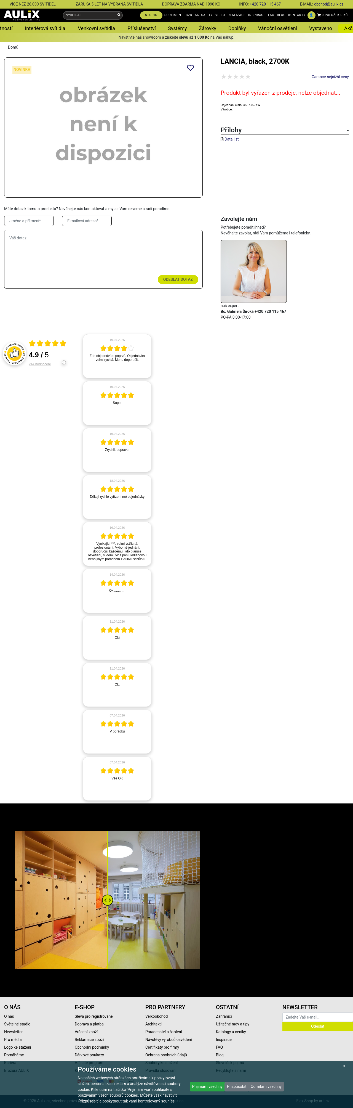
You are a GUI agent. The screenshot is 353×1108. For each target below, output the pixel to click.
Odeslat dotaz (178, 279)
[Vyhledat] (119, 15)
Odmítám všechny (266, 1086)
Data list (231, 139)
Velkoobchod (156, 1016)
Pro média (13, 1039)
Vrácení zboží (86, 1032)
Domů (13, 47)
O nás (9, 1016)
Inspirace (224, 1039)
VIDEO (220, 15)
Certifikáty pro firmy (162, 1047)
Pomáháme (14, 1055)
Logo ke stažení (17, 1047)
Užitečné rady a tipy (232, 1024)
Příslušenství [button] (141, 28)
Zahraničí (224, 1016)
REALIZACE (236, 15)
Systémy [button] (177, 28)
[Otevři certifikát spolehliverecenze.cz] (47, 344)
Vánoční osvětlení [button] (277, 28)
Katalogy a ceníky (231, 1032)
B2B (189, 15)
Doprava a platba (89, 1024)
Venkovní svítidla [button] (96, 28)
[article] (117, 356)
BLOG (281, 15)
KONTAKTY (297, 15)
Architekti (153, 1024)
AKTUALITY (204, 15)
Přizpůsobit (237, 1086)
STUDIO (151, 15)
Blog (220, 1055)
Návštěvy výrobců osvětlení (168, 1039)
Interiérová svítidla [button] (45, 28)
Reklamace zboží (89, 1039)
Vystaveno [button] (320, 28)
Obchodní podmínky (92, 1047)
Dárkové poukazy (89, 1055)
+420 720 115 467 (265, 4)
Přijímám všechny (207, 1086)
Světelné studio (17, 1024)
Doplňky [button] (237, 28)
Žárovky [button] (207, 28)
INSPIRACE (257, 15)
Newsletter (13, 1032)
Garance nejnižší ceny (330, 77)
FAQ (271, 15)
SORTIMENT (173, 15)
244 (40, 364)
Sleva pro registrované (94, 1016)
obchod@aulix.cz (328, 4)
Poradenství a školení (163, 1032)
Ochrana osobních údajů (166, 1055)
